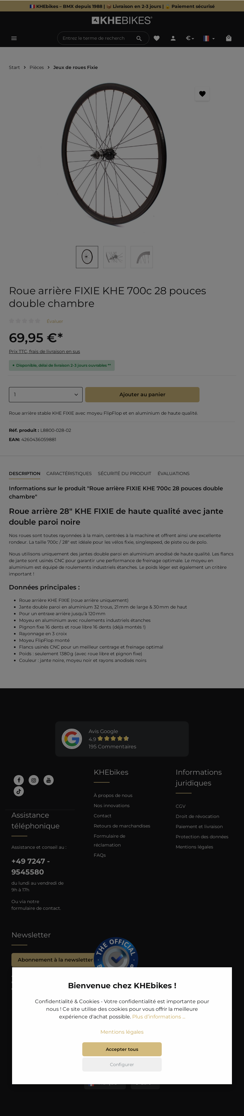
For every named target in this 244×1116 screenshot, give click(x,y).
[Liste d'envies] (156, 38)
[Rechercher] (139, 38)
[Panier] (228, 38)
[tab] (24, 474)
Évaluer (55, 321)
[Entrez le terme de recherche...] (94, 38)
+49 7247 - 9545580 (30, 866)
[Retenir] (202, 93)
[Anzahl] (46, 394)
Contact (103, 816)
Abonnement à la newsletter (55, 960)
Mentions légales (194, 847)
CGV (181, 806)
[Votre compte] (173, 38)
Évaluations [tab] (174, 473)
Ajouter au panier (142, 394)
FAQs (100, 855)
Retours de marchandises (122, 826)
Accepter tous (122, 1074)
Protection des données (202, 837)
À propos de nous (113, 795)
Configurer (122, 1089)
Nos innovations (112, 805)
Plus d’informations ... (158, 1041)
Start (14, 67)
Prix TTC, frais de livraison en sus (44, 351)
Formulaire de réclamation (109, 840)
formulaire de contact (35, 908)
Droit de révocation (197, 816)
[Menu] (14, 38)
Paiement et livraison (199, 826)
